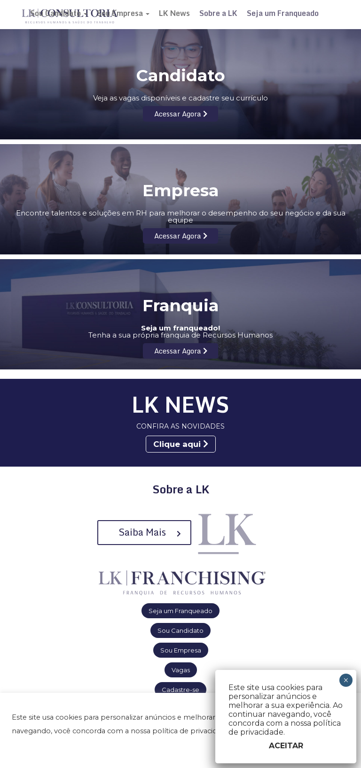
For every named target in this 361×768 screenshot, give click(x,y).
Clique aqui (180, 444)
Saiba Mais (149, 532)
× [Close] (345, 680)
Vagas (181, 670)
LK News (174, 13)
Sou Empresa (123, 13)
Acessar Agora (180, 113)
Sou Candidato (58, 13)
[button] (19, 749)
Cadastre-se (180, 689)
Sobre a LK (218, 13)
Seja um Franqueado (283, 13)
